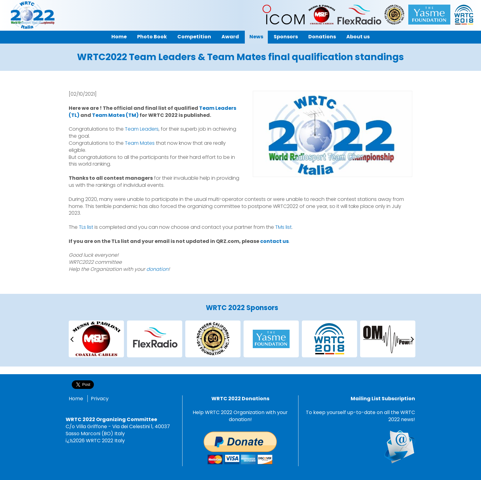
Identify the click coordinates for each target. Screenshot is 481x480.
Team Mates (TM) (115, 115)
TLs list (86, 227)
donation (157, 269)
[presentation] (72, 339)
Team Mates (140, 143)
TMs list (283, 227)
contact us (274, 241)
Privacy (100, 398)
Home (76, 398)
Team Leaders (142, 128)
